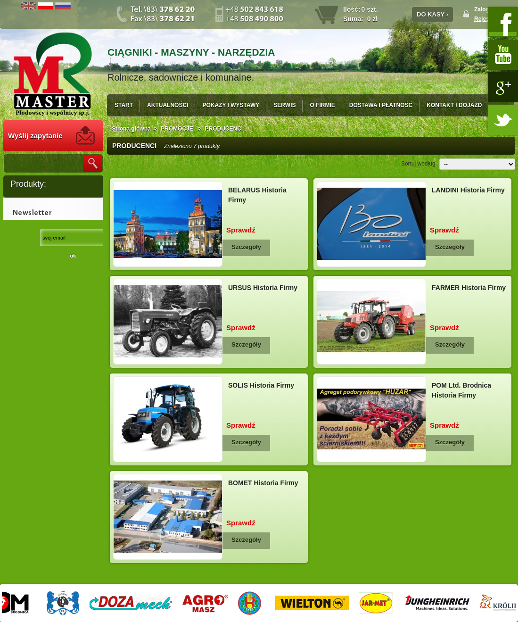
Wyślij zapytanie (35, 136)
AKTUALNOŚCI (167, 105)
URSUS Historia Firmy (262, 287)
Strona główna (131, 128)
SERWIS (284, 105)
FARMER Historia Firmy (469, 287)
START (124, 105)
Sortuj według (418, 163)
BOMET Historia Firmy (263, 483)
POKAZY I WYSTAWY (230, 105)
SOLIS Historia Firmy (261, 385)
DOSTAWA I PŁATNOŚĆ (380, 105)
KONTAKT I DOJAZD (454, 105)
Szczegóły (246, 246)
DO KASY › (432, 14)
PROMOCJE (178, 128)
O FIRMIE (322, 105)
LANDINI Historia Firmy (468, 190)
